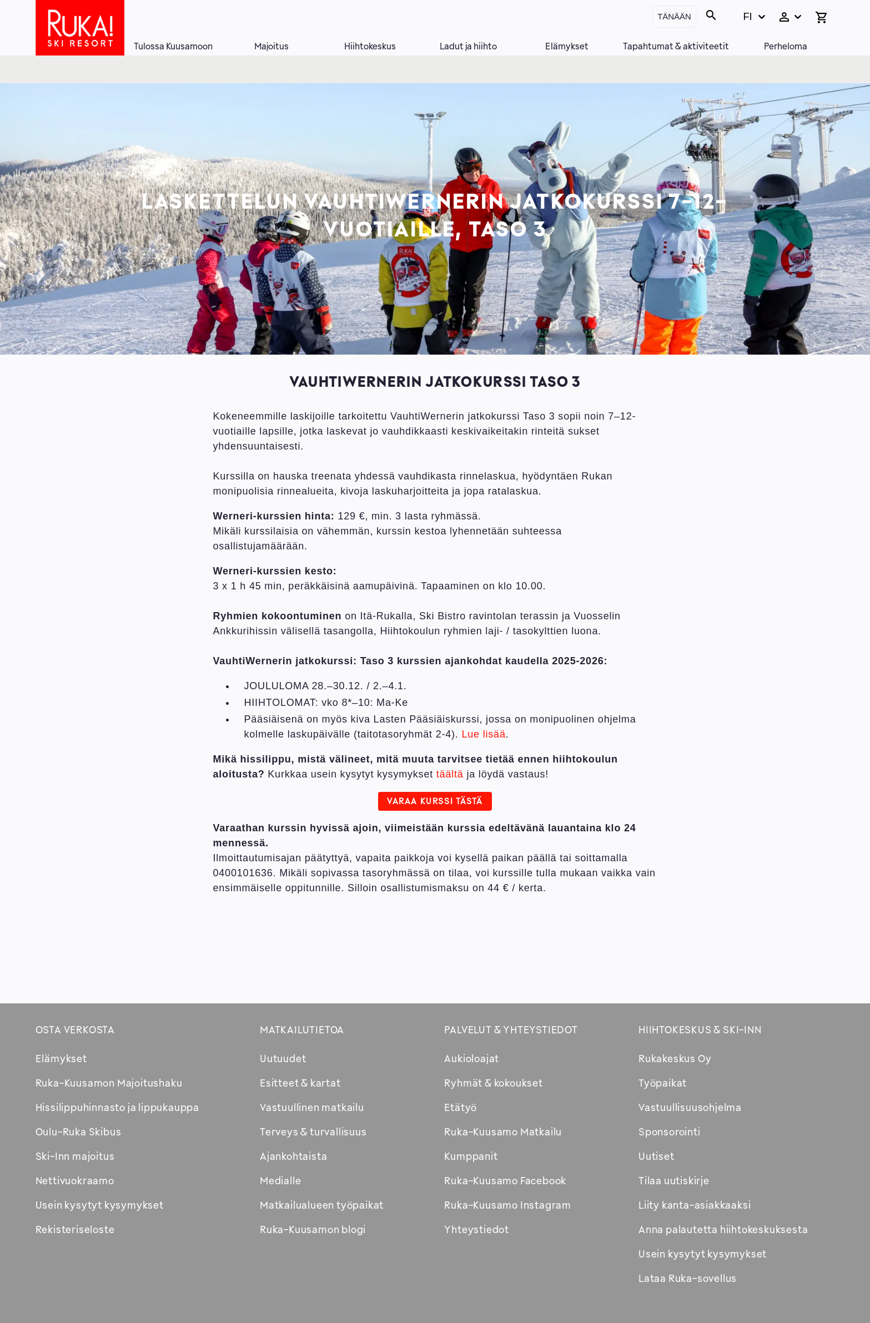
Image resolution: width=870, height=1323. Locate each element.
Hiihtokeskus (370, 46)
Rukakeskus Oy (674, 1058)
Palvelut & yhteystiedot (510, 1029)
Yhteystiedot (476, 1229)
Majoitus (271, 46)
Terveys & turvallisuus (313, 1131)
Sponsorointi (669, 1131)
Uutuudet (283, 1058)
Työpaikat (662, 1083)
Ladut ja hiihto (468, 46)
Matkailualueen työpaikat (322, 1205)
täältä (450, 774)
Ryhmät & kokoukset (493, 1083)
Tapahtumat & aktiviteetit (676, 46)
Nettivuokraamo (75, 1180)
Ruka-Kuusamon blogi (313, 1229)
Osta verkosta (75, 1029)
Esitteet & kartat (300, 1083)
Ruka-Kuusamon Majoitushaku (109, 1083)
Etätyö (460, 1107)
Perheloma (785, 46)
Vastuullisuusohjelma (690, 1107)
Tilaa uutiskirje (674, 1180)
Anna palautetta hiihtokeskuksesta (723, 1229)
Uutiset (656, 1156)
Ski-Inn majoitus (75, 1156)
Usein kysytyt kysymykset (100, 1205)
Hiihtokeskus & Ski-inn (700, 1029)
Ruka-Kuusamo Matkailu (503, 1131)
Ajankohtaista (293, 1156)
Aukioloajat (471, 1058)
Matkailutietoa (302, 1029)
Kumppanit (470, 1156)
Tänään (674, 16)
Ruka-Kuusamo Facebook (505, 1180)
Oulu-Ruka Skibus (79, 1131)
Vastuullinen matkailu (312, 1107)
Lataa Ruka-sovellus (687, 1278)
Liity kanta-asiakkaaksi (694, 1205)
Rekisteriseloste (75, 1229)
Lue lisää (483, 734)
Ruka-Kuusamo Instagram (507, 1205)
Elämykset (567, 46)
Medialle (280, 1180)
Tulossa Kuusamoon (173, 46)
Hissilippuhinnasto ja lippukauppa (117, 1107)
